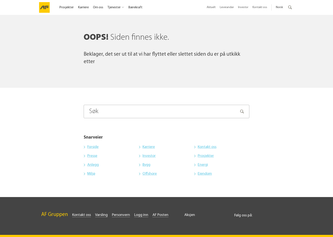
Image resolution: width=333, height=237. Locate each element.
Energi (203, 165)
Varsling (101, 215)
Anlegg (93, 165)
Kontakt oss (260, 7)
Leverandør (227, 7)
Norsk (279, 7)
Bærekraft (135, 7)
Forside (93, 147)
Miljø (91, 174)
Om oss (98, 7)
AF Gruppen (54, 214)
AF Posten (160, 215)
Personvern (121, 215)
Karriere (83, 7)
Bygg (146, 165)
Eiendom (205, 174)
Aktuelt (211, 7)
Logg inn (141, 215)
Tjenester (114, 7)
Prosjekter (66, 7)
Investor (243, 7)
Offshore (150, 174)
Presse (92, 156)
